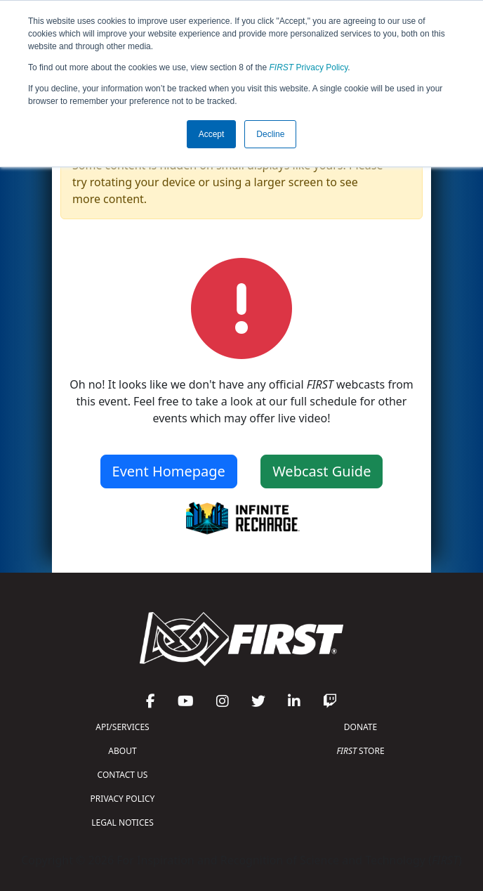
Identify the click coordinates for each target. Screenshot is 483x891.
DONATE (360, 727)
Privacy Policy (309, 67)
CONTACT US (123, 775)
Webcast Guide (321, 471)
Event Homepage (168, 471)
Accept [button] (212, 134)
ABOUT (122, 751)
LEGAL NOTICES (122, 822)
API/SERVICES (122, 727)
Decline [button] (270, 134)
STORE (360, 751)
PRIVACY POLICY (123, 799)
